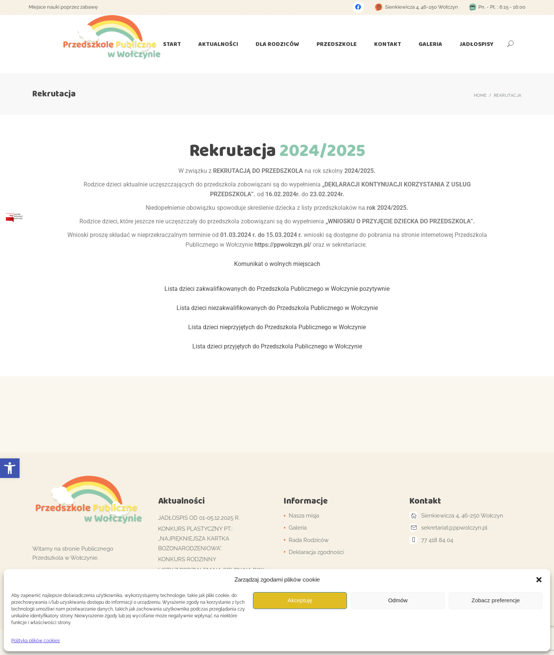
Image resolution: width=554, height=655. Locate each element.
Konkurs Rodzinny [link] (187, 559)
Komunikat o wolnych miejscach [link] (277, 263)
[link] (10, 468)
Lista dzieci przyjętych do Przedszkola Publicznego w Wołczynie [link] (277, 346)
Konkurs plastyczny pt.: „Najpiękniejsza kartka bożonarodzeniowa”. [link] (195, 538)
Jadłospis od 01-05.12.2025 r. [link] (199, 518)
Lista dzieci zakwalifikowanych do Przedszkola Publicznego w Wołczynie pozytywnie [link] (277, 288)
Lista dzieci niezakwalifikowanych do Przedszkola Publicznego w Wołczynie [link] (277, 307)
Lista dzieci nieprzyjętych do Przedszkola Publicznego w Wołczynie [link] (277, 327)
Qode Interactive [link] (202, 641)
